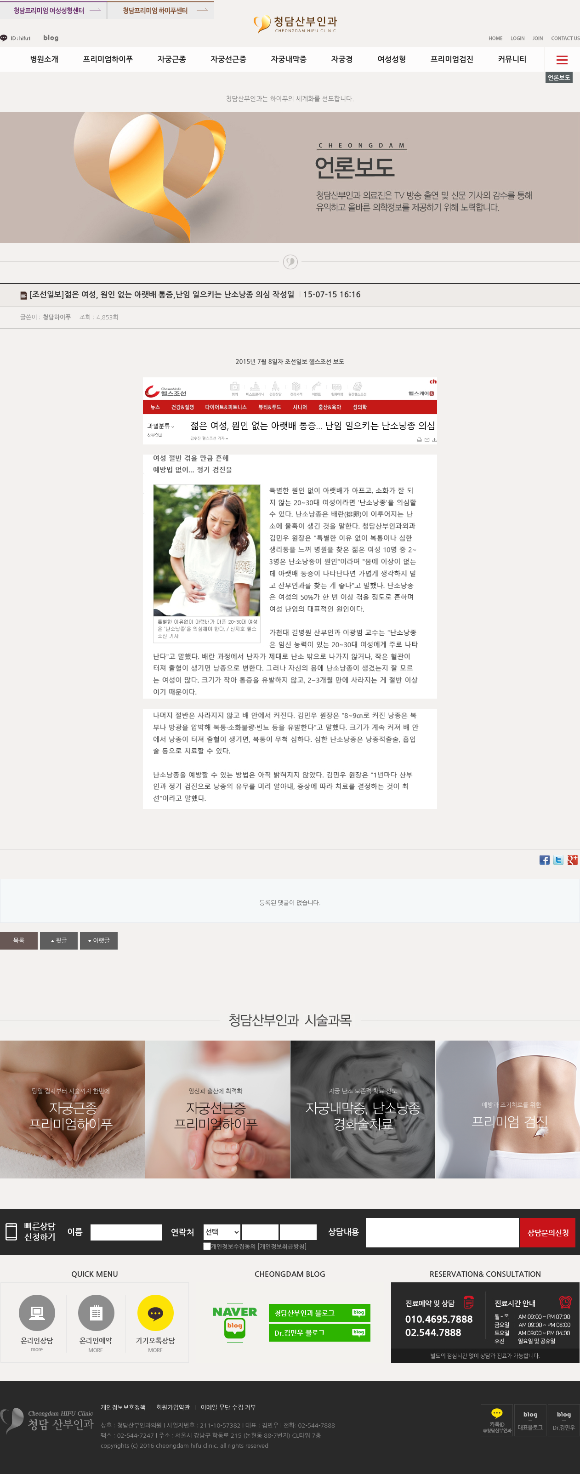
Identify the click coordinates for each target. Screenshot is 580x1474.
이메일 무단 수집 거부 (228, 1408)
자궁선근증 (229, 59)
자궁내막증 (289, 59)
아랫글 (99, 941)
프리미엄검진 (452, 59)
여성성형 (391, 59)
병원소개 (44, 59)
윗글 (59, 941)
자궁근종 (172, 59)
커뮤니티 (512, 59)
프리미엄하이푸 (108, 59)
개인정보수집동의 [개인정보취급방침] (259, 1247)
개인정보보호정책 (123, 1408)
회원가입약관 (173, 1408)
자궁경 (342, 59)
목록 (18, 941)
